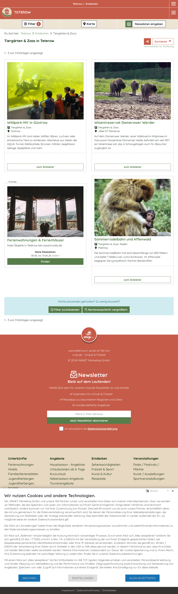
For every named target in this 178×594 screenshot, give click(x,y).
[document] (89, 533)
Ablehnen (29, 578)
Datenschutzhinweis (88, 590)
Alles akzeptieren (142, 578)
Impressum (68, 590)
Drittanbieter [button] (109, 590)
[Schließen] (172, 490)
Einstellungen (82, 578)
